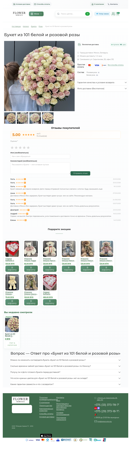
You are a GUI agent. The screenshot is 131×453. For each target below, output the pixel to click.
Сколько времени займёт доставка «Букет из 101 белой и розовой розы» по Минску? (50, 366)
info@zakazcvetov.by (104, 421)
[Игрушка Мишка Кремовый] (12, 286)
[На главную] (19, 14)
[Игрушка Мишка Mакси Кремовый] (50, 253)
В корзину (12, 268)
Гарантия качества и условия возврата (95, 82)
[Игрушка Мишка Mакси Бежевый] (31, 286)
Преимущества (45, 406)
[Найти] (87, 14)
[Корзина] (117, 14)
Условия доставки (21, 4)
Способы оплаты (42, 4)
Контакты (113, 4)
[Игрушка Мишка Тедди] (31, 253)
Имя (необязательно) (19, 153)
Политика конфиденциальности (47, 398)
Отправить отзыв (80, 173)
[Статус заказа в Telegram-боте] (102, 14)
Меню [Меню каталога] (36, 14)
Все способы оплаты (116, 65)
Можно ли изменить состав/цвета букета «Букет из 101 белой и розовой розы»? (48, 360)
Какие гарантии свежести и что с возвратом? (32, 384)
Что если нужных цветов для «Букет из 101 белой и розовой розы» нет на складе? (49, 378)
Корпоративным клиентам (46, 410)
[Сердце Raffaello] (50, 286)
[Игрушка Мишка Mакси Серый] (68, 253)
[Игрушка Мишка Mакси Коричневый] (87, 253)
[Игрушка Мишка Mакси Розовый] (106, 253)
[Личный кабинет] (113, 14)
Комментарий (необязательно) (23, 161)
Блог (58, 401)
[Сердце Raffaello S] (12, 253)
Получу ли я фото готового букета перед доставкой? (35, 372)
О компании (98, 4)
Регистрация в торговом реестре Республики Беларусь (64, 407)
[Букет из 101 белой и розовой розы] (12, 328)
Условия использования (62, 414)
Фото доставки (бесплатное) (90, 89)
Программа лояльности (61, 419)
